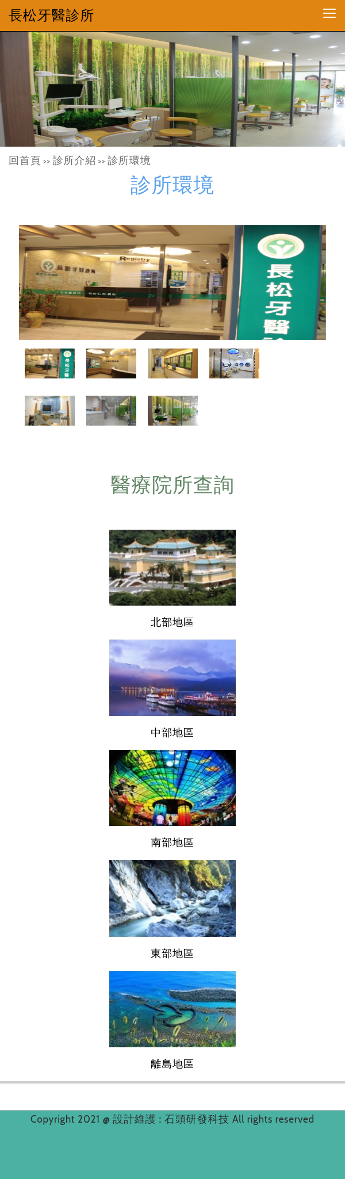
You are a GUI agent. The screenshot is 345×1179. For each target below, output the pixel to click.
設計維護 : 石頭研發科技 (172, 1119)
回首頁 (25, 160)
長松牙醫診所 (51, 15)
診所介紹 (74, 160)
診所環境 (129, 160)
